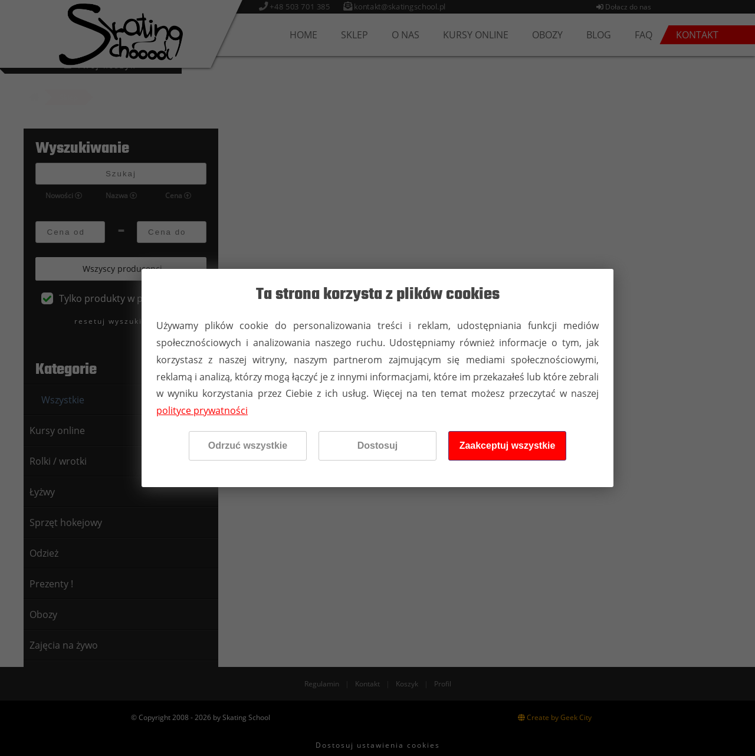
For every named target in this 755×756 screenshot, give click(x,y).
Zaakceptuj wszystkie (507, 446)
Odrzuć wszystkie (247, 446)
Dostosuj (377, 446)
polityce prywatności (202, 410)
